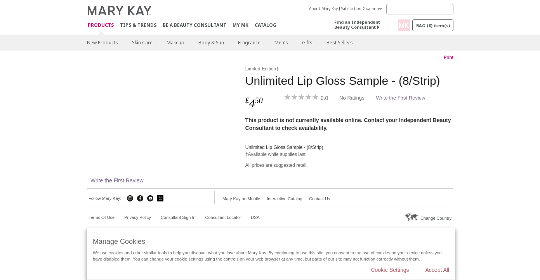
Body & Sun (211, 42)
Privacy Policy (137, 217)
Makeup (175, 42)
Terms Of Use (102, 217)
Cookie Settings (390, 270)
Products (101, 25)
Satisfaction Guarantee (361, 8)
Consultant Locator (223, 217)
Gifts (307, 42)
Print (448, 57)
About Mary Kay (323, 8)
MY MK (240, 25)
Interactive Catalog (284, 198)
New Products (102, 42)
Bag (433, 25)
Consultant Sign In (178, 217)
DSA (255, 217)
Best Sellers (339, 42)
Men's (281, 42)
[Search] (419, 9)
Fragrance (249, 42)
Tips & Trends (138, 25)
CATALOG (265, 25)
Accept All (437, 270)
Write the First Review (400, 98)
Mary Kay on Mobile (241, 198)
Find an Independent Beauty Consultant (357, 24)
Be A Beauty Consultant (194, 25)
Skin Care (142, 42)
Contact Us (319, 198)
